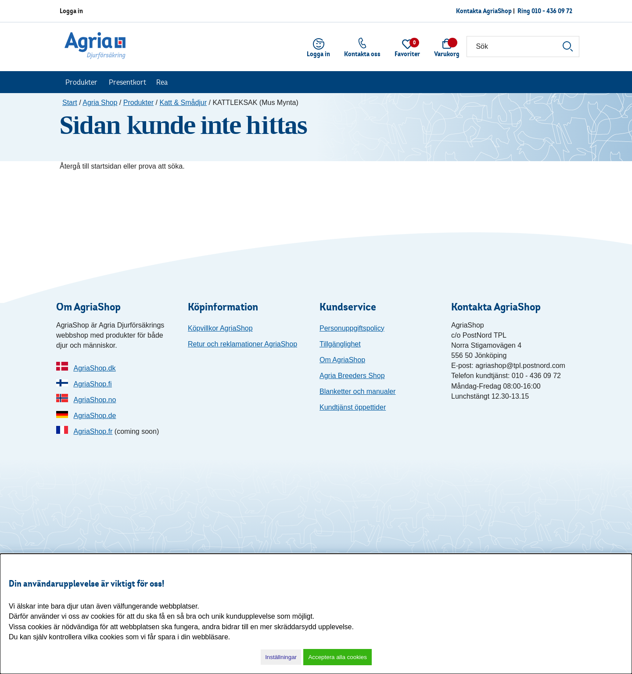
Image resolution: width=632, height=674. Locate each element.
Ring (544, 11)
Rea (162, 82)
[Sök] (523, 46)
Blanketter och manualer (357, 391)
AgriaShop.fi (92, 384)
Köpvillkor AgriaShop (220, 328)
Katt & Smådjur (183, 102)
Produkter (81, 82)
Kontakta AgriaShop (484, 11)
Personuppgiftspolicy (352, 328)
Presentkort (127, 82)
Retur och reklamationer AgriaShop (242, 344)
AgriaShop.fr (92, 431)
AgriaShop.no (94, 400)
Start (69, 102)
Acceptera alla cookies (337, 657)
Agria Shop (100, 102)
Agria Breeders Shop (352, 375)
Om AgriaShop (342, 360)
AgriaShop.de (94, 415)
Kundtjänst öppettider (353, 407)
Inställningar (281, 657)
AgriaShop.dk (94, 368)
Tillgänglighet (340, 344)
